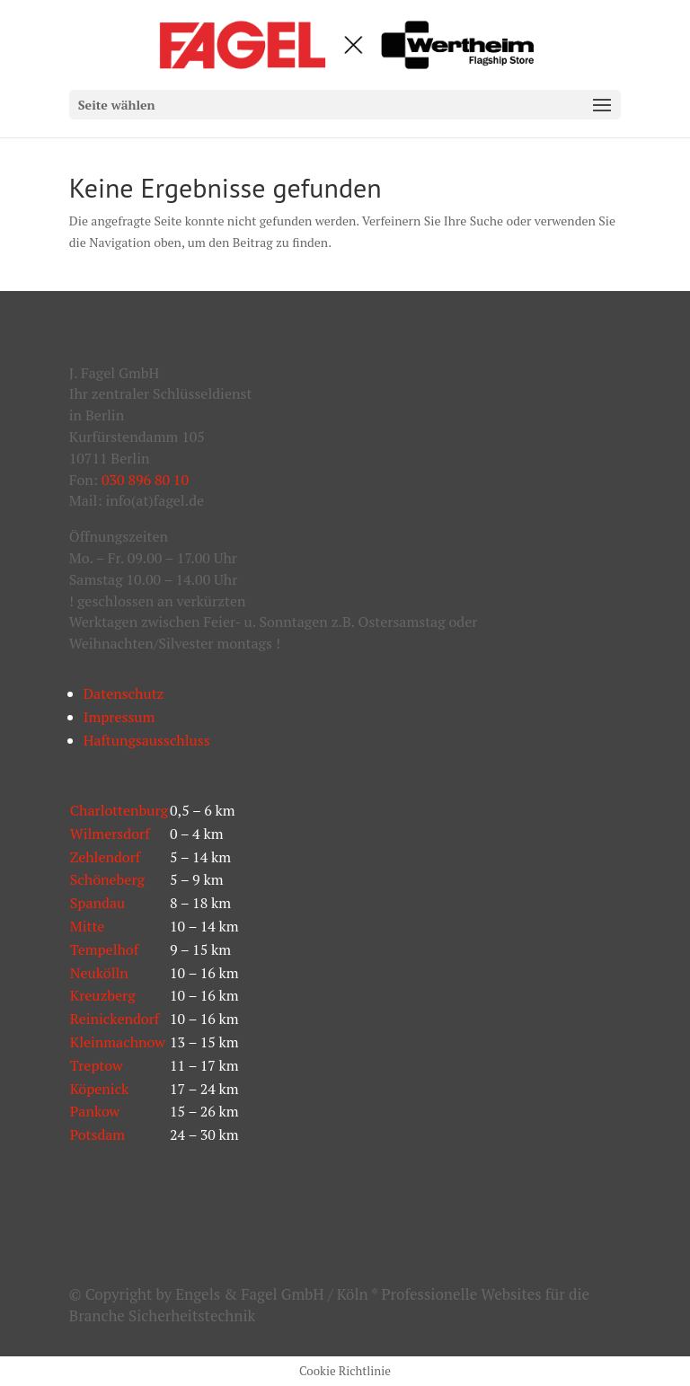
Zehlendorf (105, 857)
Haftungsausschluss (147, 740)
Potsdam (97, 1134)
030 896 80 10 (145, 480)
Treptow (96, 1065)
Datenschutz (124, 693)
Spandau (97, 903)
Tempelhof (104, 949)
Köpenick (99, 1089)
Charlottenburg (119, 810)
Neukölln (99, 973)
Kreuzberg (103, 995)
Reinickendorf (115, 1018)
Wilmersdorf (110, 833)
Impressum (119, 717)
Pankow (94, 1111)
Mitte (87, 926)
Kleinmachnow (117, 1042)
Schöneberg (107, 879)
